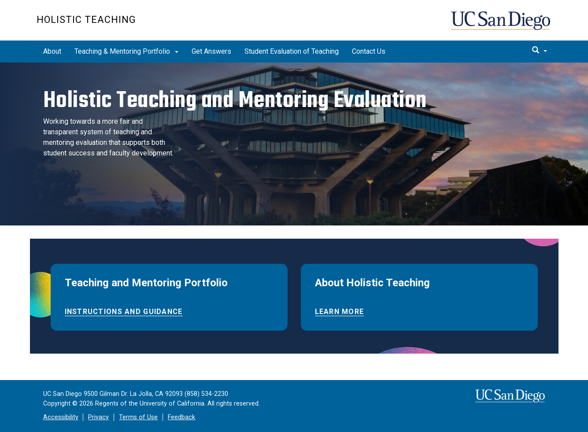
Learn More (339, 311)
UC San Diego (501, 25)
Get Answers (211, 51)
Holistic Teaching (86, 19)
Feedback (181, 417)
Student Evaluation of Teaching (291, 51)
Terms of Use (138, 417)
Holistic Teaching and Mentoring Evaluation (235, 100)
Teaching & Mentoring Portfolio (126, 51)
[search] (539, 51)
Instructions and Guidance (124, 311)
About (52, 51)
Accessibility (60, 417)
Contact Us (368, 51)
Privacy (98, 417)
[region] (294, 144)
